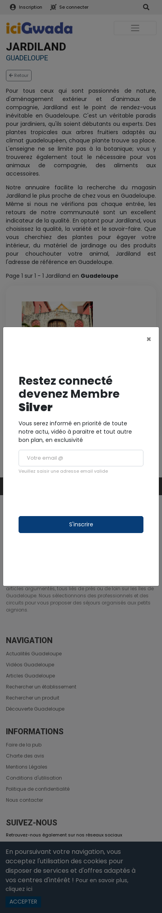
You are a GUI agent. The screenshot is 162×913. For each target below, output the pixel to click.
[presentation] (79, 495)
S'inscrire (81, 524)
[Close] (148, 339)
